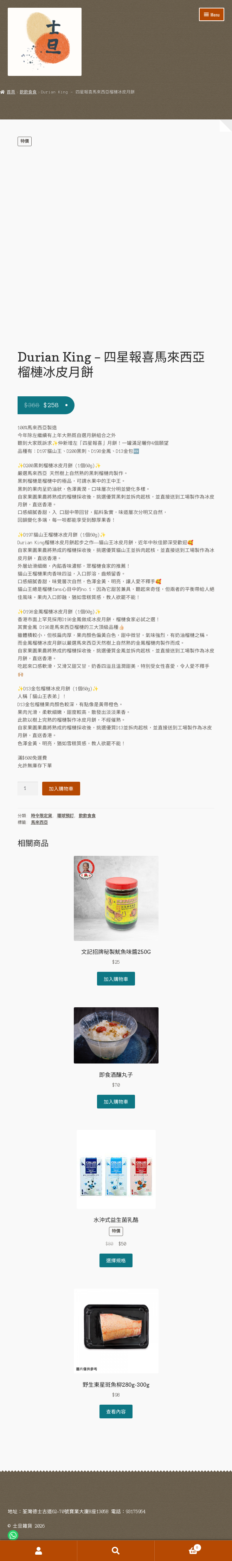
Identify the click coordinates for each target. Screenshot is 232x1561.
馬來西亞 (39, 822)
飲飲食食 (28, 92)
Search (116, 1551)
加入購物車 (61, 788)
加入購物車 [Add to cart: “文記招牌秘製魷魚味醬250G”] (116, 978)
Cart (178, 1547)
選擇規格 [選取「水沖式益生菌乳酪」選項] (116, 1260)
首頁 (11, 92)
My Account (38, 1551)
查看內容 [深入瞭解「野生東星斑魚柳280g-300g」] (116, 1411)
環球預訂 (65, 816)
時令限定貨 (41, 816)
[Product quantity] (28, 788)
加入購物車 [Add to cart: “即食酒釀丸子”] (116, 1101)
